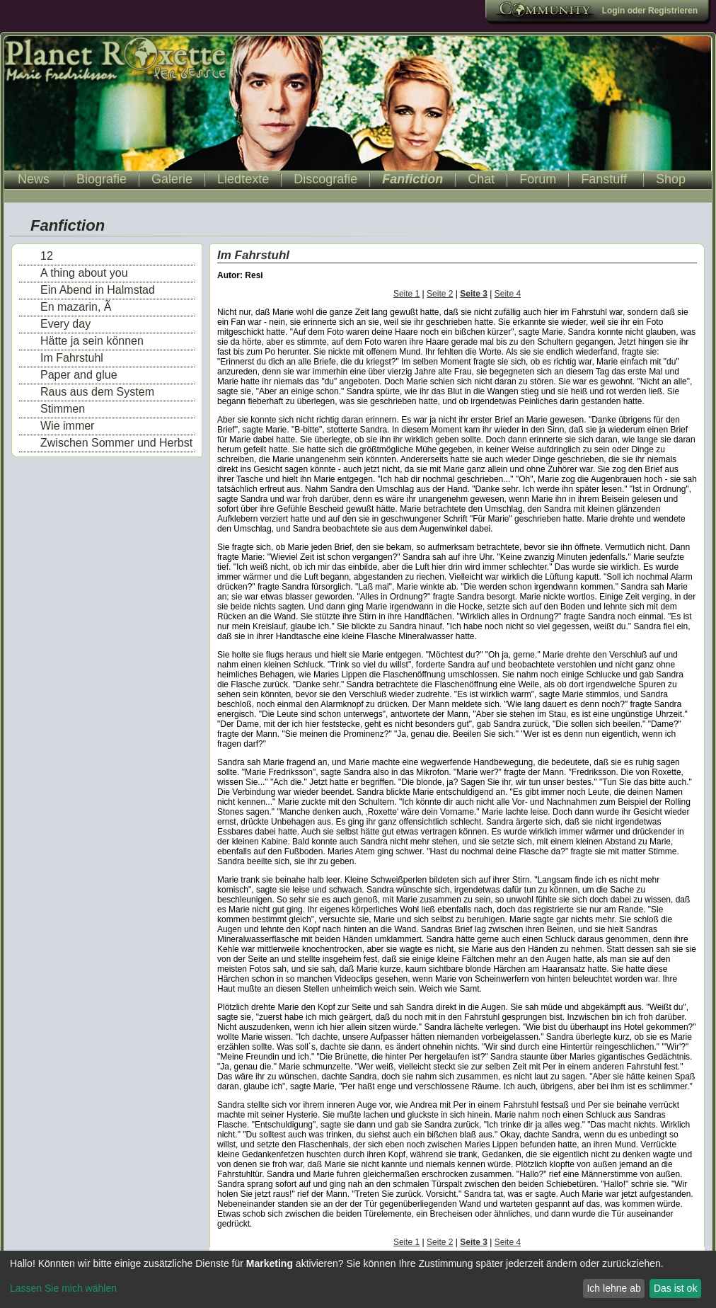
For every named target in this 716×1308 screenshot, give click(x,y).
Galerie (171, 179)
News (34, 179)
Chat (481, 179)
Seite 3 (473, 294)
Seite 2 (440, 294)
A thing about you (84, 273)
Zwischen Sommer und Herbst (116, 443)
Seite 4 (508, 294)
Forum (537, 179)
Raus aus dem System (97, 392)
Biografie (101, 179)
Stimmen (62, 409)
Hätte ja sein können (92, 341)
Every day (65, 324)
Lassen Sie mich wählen (63, 1288)
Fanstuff (604, 179)
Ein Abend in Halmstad (97, 290)
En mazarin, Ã (75, 307)
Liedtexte (243, 179)
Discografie (325, 179)
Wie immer (67, 426)
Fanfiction (412, 179)
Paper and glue (78, 375)
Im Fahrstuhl (71, 358)
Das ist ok (675, 1288)
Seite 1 (406, 294)
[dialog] (358, 1279)
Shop (671, 179)
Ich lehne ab (613, 1288)
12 (46, 256)
